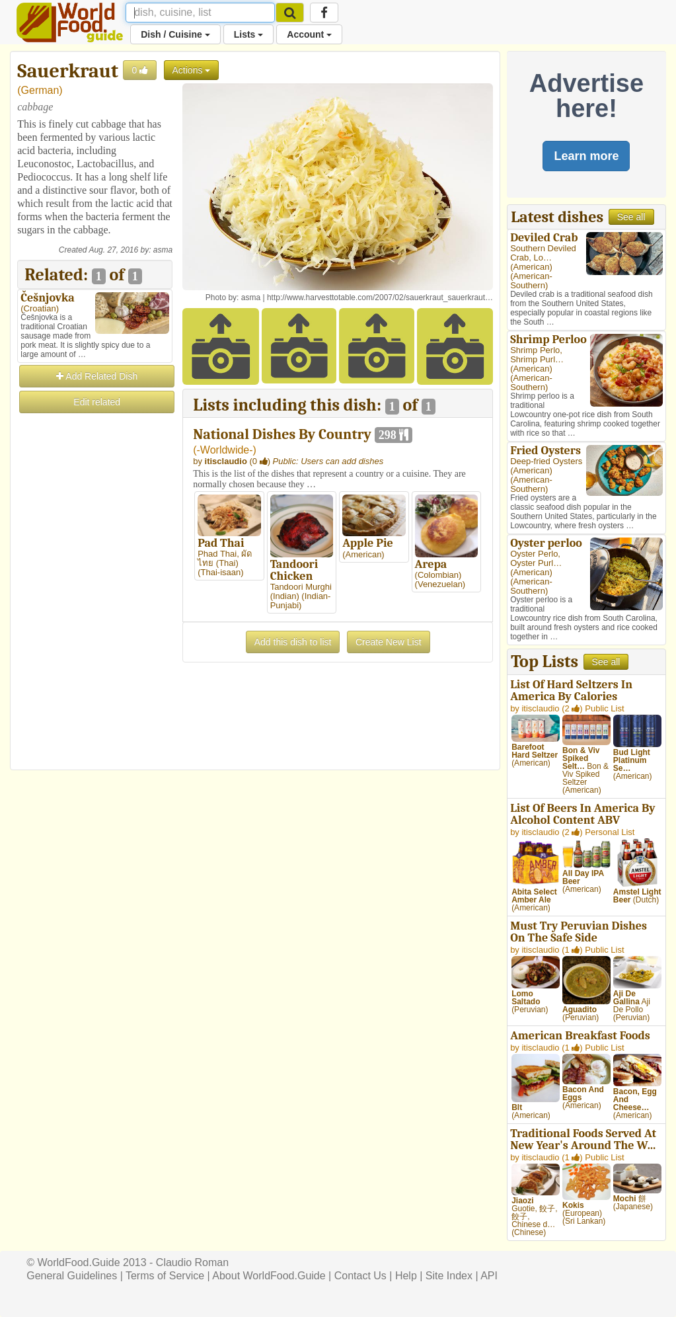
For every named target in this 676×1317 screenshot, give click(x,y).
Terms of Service (165, 1275)
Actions (191, 70)
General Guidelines (71, 1275)
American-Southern (531, 280)
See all (631, 217)
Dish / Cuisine (175, 34)
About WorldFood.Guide (268, 1275)
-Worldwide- (225, 450)
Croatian (40, 308)
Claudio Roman (192, 1262)
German (40, 90)
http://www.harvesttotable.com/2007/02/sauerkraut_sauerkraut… (380, 297)
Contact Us (360, 1275)
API (489, 1275)
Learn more (586, 156)
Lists (249, 34)
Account (309, 34)
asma (162, 250)
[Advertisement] (94, 613)
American (531, 267)
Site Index (449, 1275)
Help (406, 1275)
